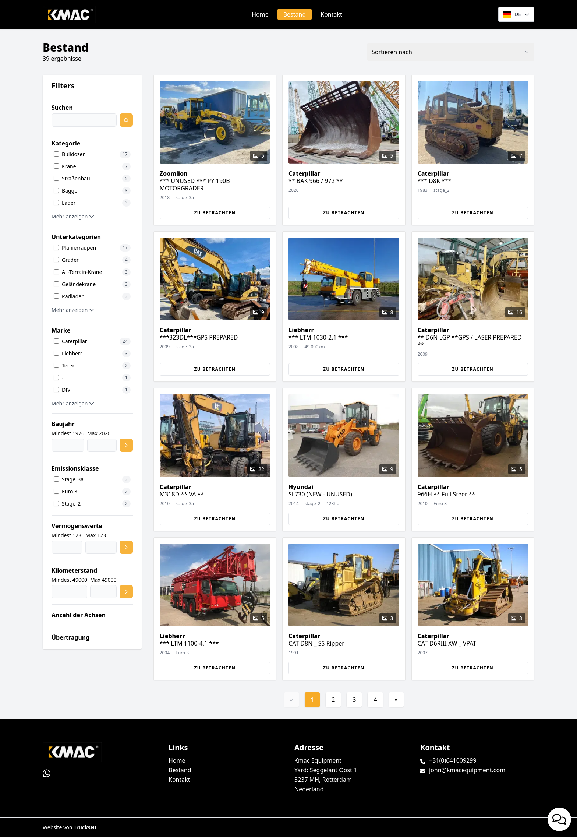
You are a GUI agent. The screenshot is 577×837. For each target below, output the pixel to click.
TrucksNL (86, 827)
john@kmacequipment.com (467, 770)
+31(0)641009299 (453, 760)
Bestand (294, 14)
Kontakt (331, 14)
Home (260, 14)
